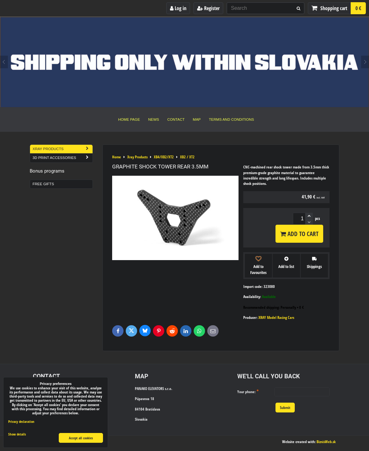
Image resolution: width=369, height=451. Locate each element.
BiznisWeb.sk (326, 441)
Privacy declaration (21, 421)
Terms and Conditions (231, 119)
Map (197, 119)
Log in (178, 8)
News (153, 119)
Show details (17, 434)
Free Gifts (43, 184)
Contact (176, 119)
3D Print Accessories (63, 158)
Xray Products (63, 149)
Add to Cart (299, 233)
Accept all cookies (81, 438)
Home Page (129, 119)
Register (208, 8)
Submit (285, 407)
